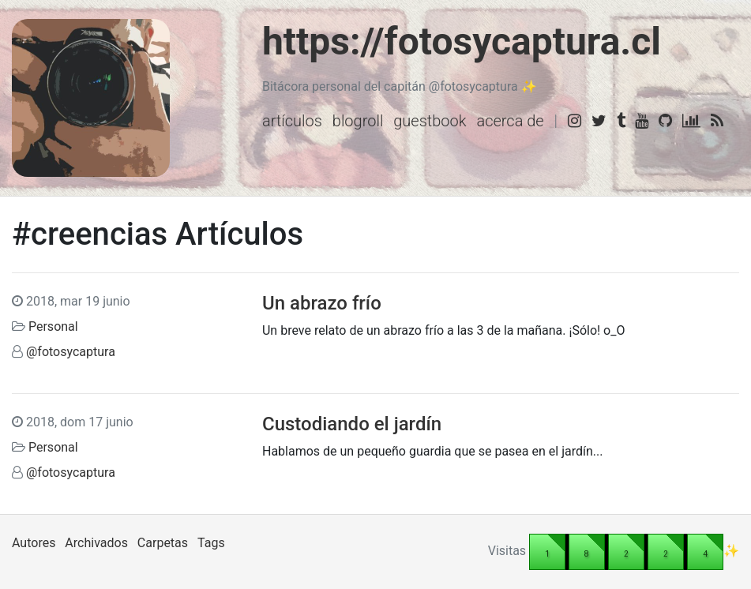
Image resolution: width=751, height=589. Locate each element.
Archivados (96, 542)
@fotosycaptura (70, 351)
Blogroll (358, 120)
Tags (211, 542)
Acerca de (509, 120)
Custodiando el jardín (351, 424)
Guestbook (429, 120)
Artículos (292, 120)
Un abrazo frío (324, 303)
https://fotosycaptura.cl (461, 41)
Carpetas (162, 542)
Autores (33, 542)
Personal (53, 326)
